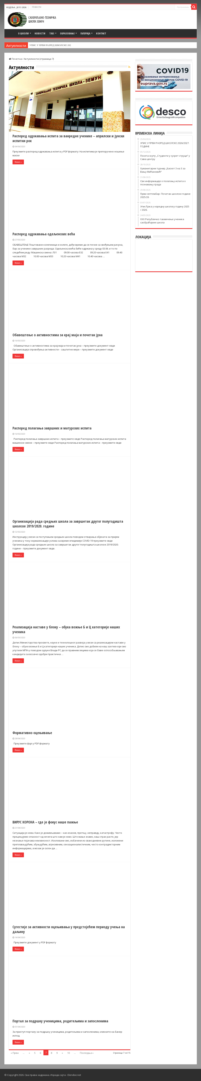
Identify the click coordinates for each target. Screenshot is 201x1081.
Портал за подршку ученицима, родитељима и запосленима (60, 1020)
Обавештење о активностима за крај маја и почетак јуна (58, 334)
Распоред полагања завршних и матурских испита (52, 428)
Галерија (85, 33)
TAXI (51, 33)
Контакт (101, 33)
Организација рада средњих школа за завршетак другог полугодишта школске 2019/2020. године (68, 524)
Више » (18, 162)
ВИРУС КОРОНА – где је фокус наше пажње (45, 822)
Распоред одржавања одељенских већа (44, 233)
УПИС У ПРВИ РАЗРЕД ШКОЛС (46, 45)
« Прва (15, 1053)
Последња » (87, 1053)
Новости (36, 6)
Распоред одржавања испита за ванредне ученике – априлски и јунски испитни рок (68, 138)
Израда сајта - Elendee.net (65, 1075)
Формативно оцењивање (32, 732)
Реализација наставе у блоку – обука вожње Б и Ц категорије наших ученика (66, 629)
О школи (23, 33)
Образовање (67, 33)
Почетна (11, 33)
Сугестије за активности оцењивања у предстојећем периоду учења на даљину (69, 929)
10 (68, 1053)
